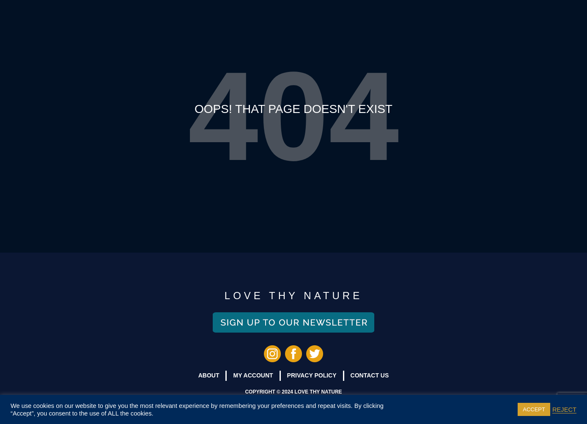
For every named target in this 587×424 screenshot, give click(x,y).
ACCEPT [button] (534, 409)
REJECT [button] (564, 409)
